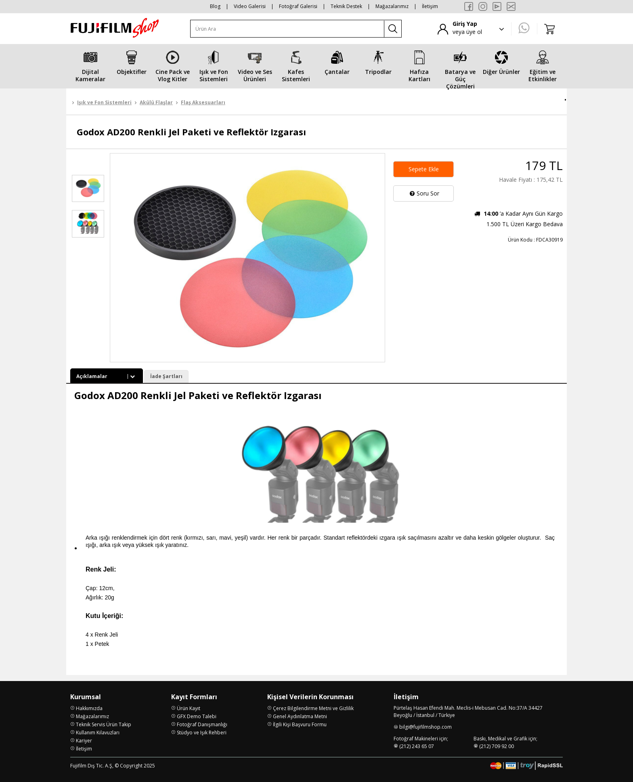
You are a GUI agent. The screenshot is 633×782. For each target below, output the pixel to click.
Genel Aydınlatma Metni (300, 716)
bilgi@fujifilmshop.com (425, 726)
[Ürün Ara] (287, 29)
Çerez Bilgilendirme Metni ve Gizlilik (313, 708)
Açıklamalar (106, 376)
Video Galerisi (250, 6)
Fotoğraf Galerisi (298, 6)
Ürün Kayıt (188, 708)
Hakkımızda (89, 708)
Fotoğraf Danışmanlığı (202, 724)
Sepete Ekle (424, 169)
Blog (215, 6)
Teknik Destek (346, 6)
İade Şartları (166, 376)
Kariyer (84, 740)
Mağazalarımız (392, 6)
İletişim (430, 6)
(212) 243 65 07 (416, 746)
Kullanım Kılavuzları (97, 732)
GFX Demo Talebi (196, 716)
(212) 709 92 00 (496, 746)
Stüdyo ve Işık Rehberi (201, 732)
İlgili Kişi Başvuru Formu (300, 724)
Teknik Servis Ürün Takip (103, 724)
